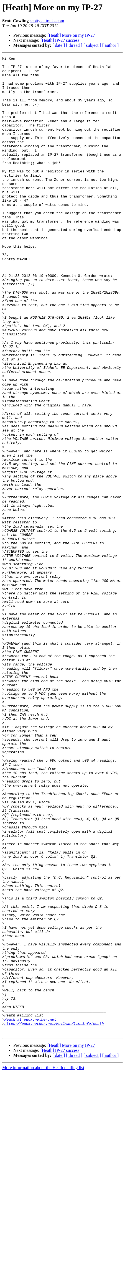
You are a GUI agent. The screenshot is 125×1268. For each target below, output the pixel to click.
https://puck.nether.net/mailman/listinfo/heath (54, 1217)
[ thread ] (74, 45)
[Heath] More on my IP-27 (71, 35)
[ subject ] (92, 45)
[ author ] (110, 45)
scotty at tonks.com (47, 20)
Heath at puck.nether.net (30, 1212)
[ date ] (58, 45)
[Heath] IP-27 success (59, 40)
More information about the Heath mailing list (43, 1263)
